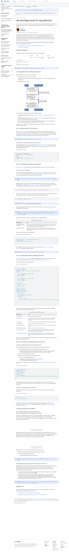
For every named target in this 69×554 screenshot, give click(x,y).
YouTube (62, 544)
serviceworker (19, 321)
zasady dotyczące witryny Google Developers (39, 500)
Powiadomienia (35, 6)
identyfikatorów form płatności (42, 144)
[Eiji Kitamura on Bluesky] (24, 30)
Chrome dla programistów (55, 544)
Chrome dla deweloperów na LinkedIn (63, 547)
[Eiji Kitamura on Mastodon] (23, 30)
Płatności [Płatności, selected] (28, 6)
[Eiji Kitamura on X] (20, 30)
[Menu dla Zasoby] (17, 1)
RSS (61, 549)
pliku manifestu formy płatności (33, 184)
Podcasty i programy (56, 549)
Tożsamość (9, 6)
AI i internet (3, 6)
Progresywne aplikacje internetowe (19, 6)
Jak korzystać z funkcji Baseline (32, 1)
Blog (39, 1)
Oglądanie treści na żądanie (37, 10)
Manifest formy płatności (20, 167)
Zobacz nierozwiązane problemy (46, 545)
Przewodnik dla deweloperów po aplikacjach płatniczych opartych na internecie (32, 494)
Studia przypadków (55, 548)
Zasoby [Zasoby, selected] (14, 1)
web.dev (17, 17)
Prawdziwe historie (45, 1)
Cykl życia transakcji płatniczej (23, 47)
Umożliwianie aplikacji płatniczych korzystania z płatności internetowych (30, 45)
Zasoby (2, 4)
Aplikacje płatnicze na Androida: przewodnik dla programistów (29, 492)
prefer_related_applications (21, 333)
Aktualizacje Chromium (54, 546)
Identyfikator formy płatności (21, 131)
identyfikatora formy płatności (39, 115)
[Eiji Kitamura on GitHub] (22, 30)
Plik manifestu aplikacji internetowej (22, 258)
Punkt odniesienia (22, 1)
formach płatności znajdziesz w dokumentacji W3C (33, 203)
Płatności (24, 17)
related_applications (20, 329)
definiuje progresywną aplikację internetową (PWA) (40, 259)
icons (17, 318)
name (17, 316)
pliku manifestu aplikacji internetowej (35, 118)
